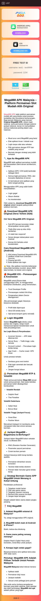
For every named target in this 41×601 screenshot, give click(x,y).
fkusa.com (24, 598)
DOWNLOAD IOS (21, 51)
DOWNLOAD (20, 33)
